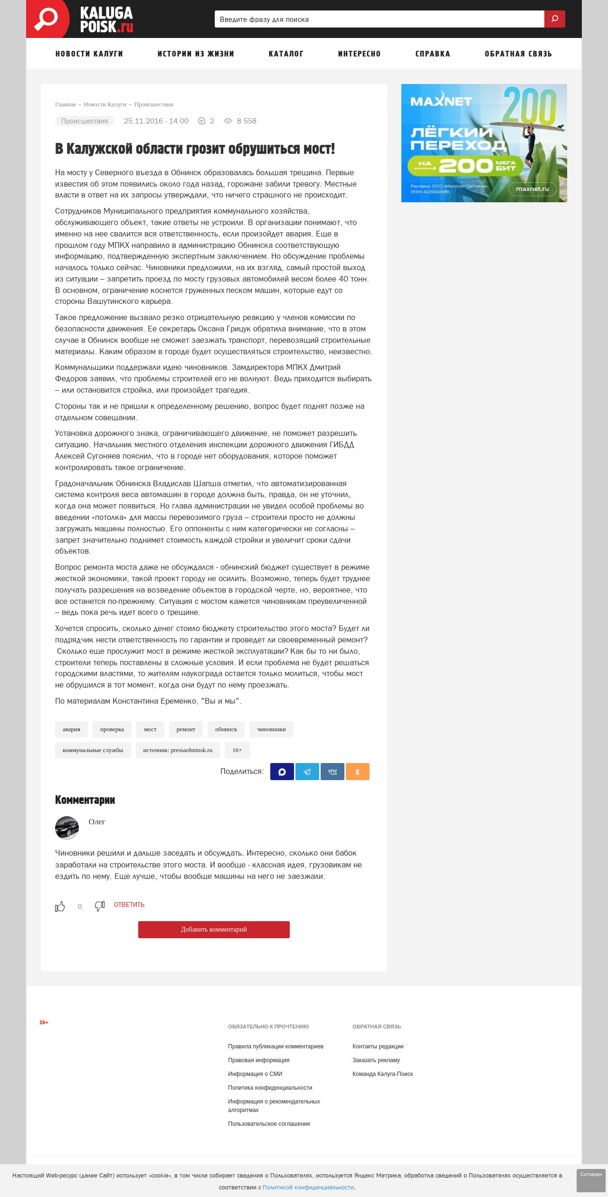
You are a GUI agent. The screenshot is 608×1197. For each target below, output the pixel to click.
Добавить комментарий (214, 929)
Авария (71, 729)
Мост (150, 729)
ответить (129, 904)
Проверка (112, 729)
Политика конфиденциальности (270, 1087)
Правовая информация (258, 1060)
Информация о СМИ (255, 1074)
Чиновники (271, 729)
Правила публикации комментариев (275, 1046)
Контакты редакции (377, 1046)
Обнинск (226, 729)
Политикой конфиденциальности (308, 1187)
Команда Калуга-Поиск (382, 1074)
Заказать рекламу (376, 1060)
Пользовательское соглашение (269, 1124)
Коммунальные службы (93, 750)
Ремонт (186, 729)
